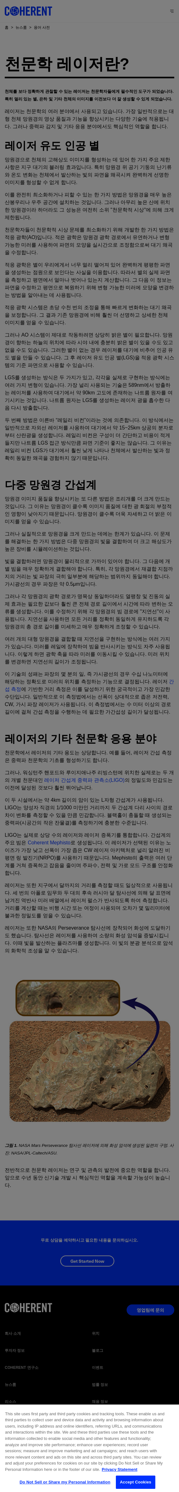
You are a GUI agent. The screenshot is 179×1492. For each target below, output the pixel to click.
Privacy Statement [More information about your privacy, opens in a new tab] (119, 1473)
